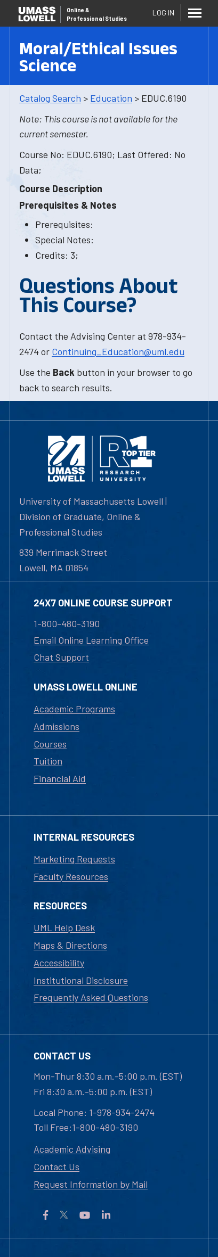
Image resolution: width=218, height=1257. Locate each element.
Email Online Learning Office (91, 640)
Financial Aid (60, 778)
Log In (163, 12)
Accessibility (59, 962)
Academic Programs (74, 708)
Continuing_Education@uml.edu (118, 351)
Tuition (48, 761)
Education (111, 98)
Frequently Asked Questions (91, 997)
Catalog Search (50, 98)
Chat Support (61, 657)
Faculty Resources (71, 876)
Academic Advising (72, 1149)
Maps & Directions (70, 945)
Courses (50, 744)
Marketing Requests (74, 859)
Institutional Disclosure (81, 980)
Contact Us (56, 1166)
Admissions (56, 726)
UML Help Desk (64, 927)
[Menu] (194, 12)
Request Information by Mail (91, 1184)
